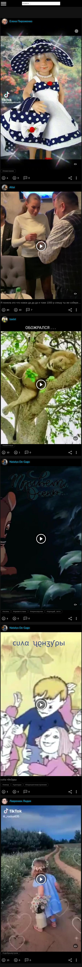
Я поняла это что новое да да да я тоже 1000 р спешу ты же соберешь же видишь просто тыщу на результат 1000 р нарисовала (41, 302)
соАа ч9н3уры (9, 779)
